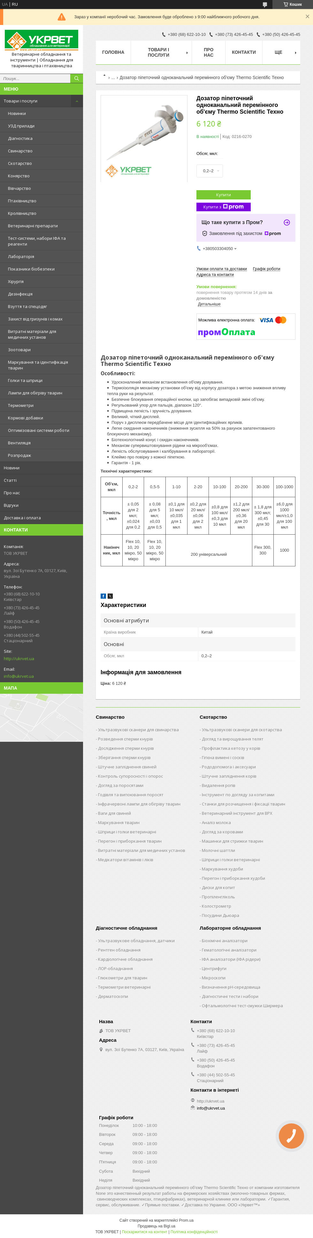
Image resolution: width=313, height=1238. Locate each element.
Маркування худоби (222, 869)
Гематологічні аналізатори (229, 950)
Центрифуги (214, 968)
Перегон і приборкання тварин (130, 841)
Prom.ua (186, 1220)
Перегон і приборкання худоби (233, 878)
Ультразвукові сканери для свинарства (138, 729)
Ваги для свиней (114, 813)
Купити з (223, 207)
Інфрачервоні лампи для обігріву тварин (139, 804)
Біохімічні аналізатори (225, 940)
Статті (10, 480)
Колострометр (216, 906)
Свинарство (20, 151)
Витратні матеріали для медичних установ (32, 334)
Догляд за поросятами (120, 785)
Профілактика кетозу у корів (231, 748)
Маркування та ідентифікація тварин (38, 365)
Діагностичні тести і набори (230, 996)
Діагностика (20, 138)
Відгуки (11, 505)
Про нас (12, 493)
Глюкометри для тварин (122, 978)
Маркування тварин (119, 822)
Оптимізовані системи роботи (38, 430)
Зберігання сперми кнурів (124, 757)
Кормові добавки (25, 418)
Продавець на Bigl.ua (156, 1226)
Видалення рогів (218, 785)
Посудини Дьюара (220, 915)
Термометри (21, 405)
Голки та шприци (25, 380)
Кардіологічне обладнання (125, 959)
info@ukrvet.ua (19, 676)
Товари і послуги (20, 101)
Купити (223, 195)
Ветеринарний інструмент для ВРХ (237, 813)
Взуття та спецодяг (27, 306)
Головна (113, 52)
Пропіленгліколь (218, 897)
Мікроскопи (213, 978)
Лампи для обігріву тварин (35, 393)
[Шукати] (76, 78)
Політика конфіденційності (194, 1232)
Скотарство (20, 163)
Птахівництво (22, 201)
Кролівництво (22, 213)
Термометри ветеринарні (124, 987)
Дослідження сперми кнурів (126, 748)
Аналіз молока (216, 822)
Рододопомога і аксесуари (229, 767)
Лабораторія (21, 256)
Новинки (17, 113)
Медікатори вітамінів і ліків (125, 859)
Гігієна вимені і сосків (223, 757)
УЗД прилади (21, 126)
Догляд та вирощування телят (232, 739)
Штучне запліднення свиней (127, 767)
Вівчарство (19, 188)
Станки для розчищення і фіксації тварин (243, 804)
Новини (11, 468)
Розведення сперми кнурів (125, 739)
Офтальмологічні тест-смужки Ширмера (242, 1005)
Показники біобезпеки (31, 269)
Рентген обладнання (119, 950)
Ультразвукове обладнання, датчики (136, 940)
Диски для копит (218, 887)
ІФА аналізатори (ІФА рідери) (231, 959)
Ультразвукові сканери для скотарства (242, 729)
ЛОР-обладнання (115, 968)
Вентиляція (19, 443)
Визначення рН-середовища (231, 987)
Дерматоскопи (113, 996)
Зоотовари (19, 349)
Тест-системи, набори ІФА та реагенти (37, 241)
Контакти (244, 52)
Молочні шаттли (218, 850)
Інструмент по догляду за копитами (238, 794)
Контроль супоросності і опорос (130, 776)
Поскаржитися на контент (144, 1232)
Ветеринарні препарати (33, 226)
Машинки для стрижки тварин (232, 841)
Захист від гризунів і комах (35, 319)
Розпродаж (19, 455)
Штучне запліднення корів (229, 776)
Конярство (19, 176)
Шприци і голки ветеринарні (127, 832)
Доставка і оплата (22, 518)
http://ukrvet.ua (19, 658)
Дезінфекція (20, 294)
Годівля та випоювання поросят (131, 794)
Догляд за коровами (222, 832)
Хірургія (16, 281)
